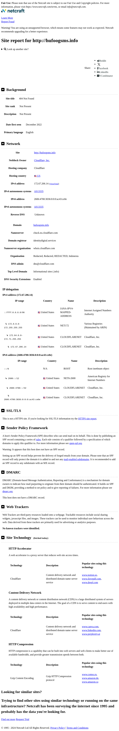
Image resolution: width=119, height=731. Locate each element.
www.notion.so (89, 575)
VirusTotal (54, 184)
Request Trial (22, 719)
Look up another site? (16, 49)
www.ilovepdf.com (91, 578)
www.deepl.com (90, 582)
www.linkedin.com (91, 630)
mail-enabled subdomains (76, 459)
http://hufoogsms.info (44, 152)
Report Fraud (7, 21)
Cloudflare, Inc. (42, 160)
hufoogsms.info (41, 225)
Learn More (7, 18)
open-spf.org (75, 443)
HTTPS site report (87, 418)
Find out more (8, 719)
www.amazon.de (90, 678)
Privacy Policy (57, 728)
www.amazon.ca (90, 682)
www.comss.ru (89, 674)
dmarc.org (7, 491)
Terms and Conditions (77, 728)
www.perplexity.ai (91, 634)
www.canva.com (90, 626)
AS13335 (38, 191)
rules (38, 439)
